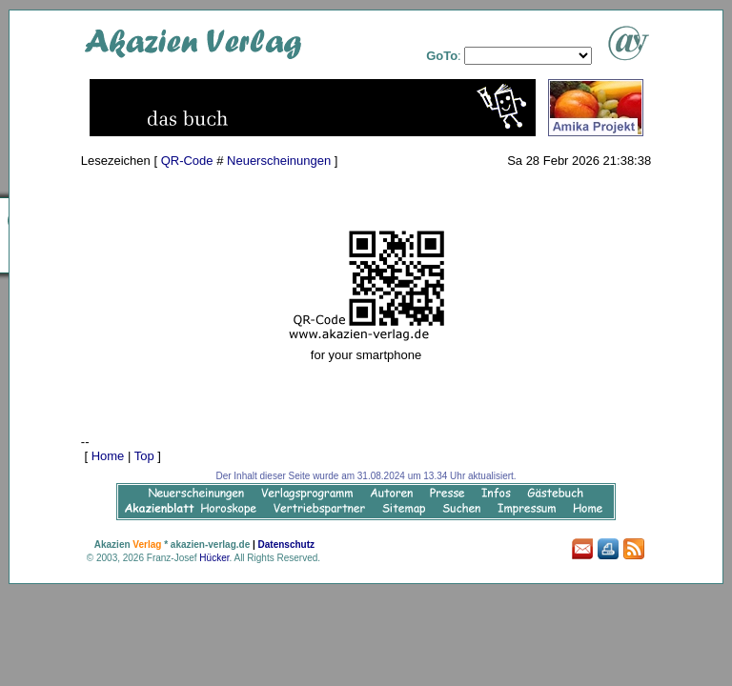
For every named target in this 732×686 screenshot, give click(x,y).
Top (144, 456)
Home (108, 456)
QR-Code (187, 160)
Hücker (214, 558)
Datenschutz (286, 544)
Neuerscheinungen (279, 160)
